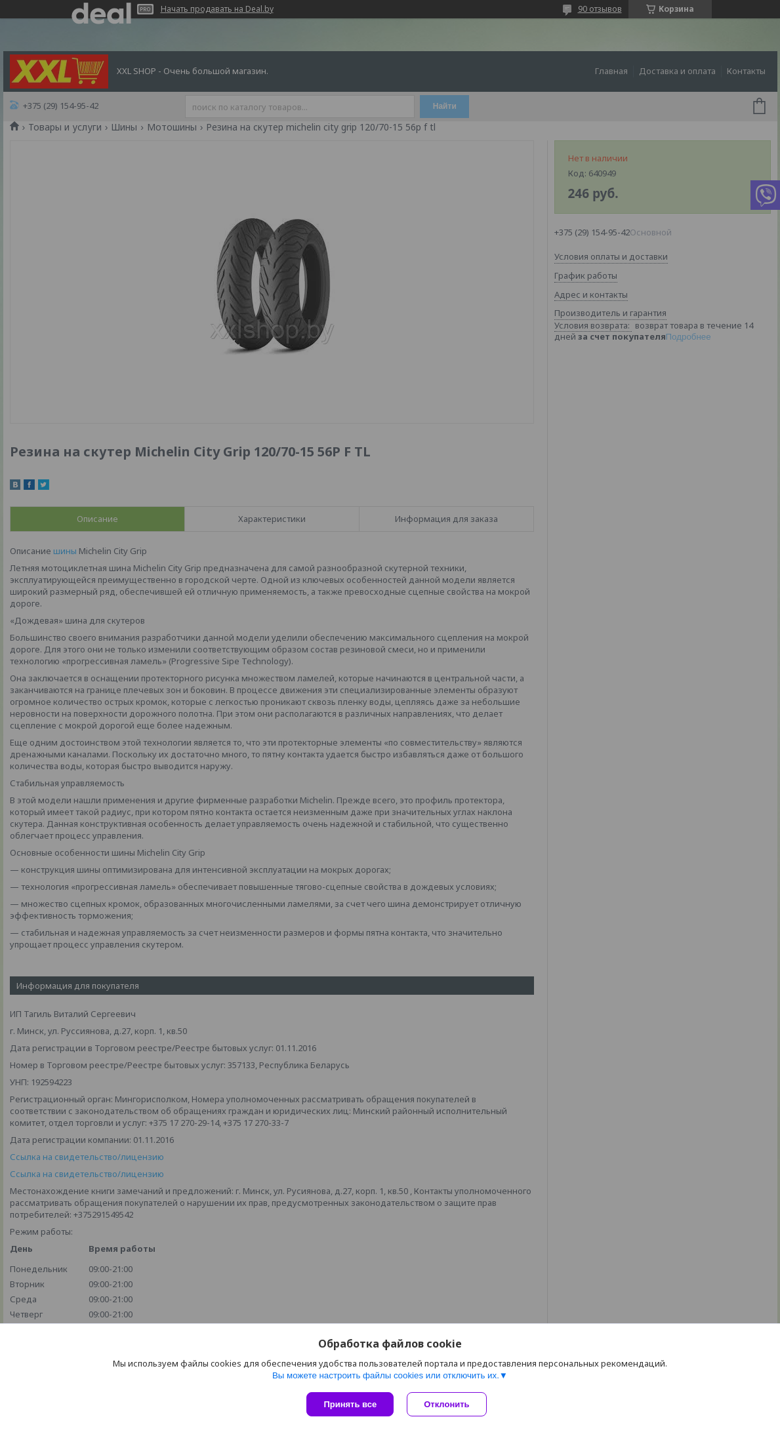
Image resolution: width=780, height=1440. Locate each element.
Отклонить (446, 1404)
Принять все (350, 1404)
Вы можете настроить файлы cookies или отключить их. (385, 1375)
